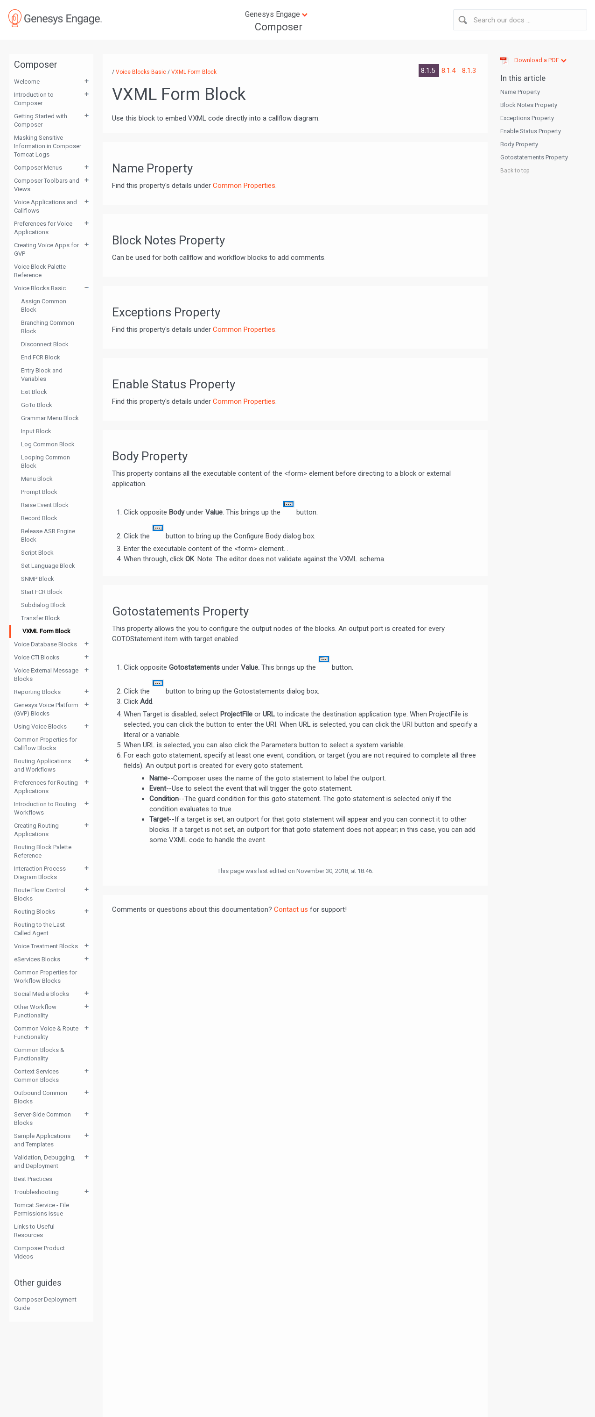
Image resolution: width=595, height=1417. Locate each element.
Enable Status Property (530, 131)
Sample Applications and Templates (42, 1140)
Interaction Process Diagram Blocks (40, 872)
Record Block (39, 518)
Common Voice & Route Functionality (46, 1032)
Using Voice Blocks (40, 726)
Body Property (519, 144)
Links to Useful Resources (34, 1230)
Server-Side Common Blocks (42, 1118)
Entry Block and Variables (42, 374)
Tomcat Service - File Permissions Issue (41, 1209)
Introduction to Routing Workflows (45, 808)
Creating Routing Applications (36, 829)
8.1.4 (449, 70)
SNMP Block (37, 578)
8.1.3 (469, 70)
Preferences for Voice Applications (43, 228)
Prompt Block (39, 491)
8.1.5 (429, 70)
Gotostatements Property (534, 157)
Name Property (520, 91)
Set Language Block (48, 565)
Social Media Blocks (41, 993)
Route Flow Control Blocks (39, 894)
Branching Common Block (47, 327)
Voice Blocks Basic (40, 288)
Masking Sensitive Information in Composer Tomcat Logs (47, 146)
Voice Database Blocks (45, 644)
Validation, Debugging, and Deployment (45, 1161)
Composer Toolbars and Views (46, 185)
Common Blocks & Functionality (39, 1054)
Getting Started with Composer (40, 120)
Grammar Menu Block (50, 418)
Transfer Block (40, 618)
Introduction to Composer (34, 99)
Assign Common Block (43, 305)
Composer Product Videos (39, 1252)
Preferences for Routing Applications (46, 786)
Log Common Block (48, 444)
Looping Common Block (45, 461)
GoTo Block (36, 404)
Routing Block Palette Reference (42, 851)
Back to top (514, 170)
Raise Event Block (45, 504)
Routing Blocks (34, 911)
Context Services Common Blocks (36, 1075)
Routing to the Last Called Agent (39, 929)
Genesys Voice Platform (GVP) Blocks (46, 709)
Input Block (36, 431)
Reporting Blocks (37, 691)
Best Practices (33, 1178)
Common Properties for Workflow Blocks (45, 976)
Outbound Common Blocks (40, 1097)
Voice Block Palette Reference (40, 271)
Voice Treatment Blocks (46, 946)
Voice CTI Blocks (36, 657)
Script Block (37, 552)
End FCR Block (40, 357)
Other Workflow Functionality (35, 1011)
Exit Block (34, 391)
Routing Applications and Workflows (42, 765)
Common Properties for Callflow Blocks (45, 743)
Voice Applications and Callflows (45, 206)
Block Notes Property (528, 104)
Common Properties (244, 185)
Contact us (291, 909)
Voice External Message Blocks (46, 674)
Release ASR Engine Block (48, 535)
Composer (278, 27)
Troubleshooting (36, 1191)
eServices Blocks (37, 959)
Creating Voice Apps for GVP (46, 249)
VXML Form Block (46, 631)
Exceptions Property (527, 118)
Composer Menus (38, 167)
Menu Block (37, 478)
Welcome (27, 81)
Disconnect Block (45, 344)
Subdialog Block (43, 604)
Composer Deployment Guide (45, 1303)
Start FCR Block (42, 591)
